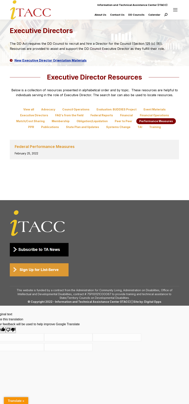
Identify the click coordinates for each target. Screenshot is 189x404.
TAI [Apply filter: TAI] (139, 127)
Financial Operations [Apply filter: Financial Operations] (154, 115)
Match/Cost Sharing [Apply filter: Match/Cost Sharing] (30, 121)
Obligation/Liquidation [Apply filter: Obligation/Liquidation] (92, 121)
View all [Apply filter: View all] (28, 109)
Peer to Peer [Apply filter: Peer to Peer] (123, 121)
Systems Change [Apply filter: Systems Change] (118, 127)
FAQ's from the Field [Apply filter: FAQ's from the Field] (69, 115)
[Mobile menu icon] (175, 10)
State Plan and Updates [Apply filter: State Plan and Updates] (82, 127)
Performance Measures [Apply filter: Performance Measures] (156, 121)
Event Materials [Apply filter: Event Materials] (155, 109)
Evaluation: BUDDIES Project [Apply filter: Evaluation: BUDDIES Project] (117, 109)
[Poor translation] (11, 330)
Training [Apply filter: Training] (155, 127)
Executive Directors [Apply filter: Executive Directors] (34, 115)
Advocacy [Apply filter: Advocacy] (48, 109)
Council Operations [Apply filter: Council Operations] (76, 109)
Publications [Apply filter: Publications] (50, 127)
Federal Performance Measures (45, 146)
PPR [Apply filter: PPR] (31, 127)
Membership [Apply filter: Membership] (61, 121)
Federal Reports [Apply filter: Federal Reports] (101, 115)
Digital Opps (152, 301)
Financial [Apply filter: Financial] (126, 115)
